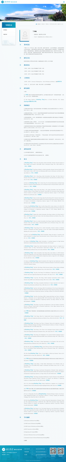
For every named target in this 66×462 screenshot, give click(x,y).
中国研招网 (26, 451)
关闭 (26, 440)
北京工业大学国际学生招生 (41, 455)
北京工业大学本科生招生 (41, 451)
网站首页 (43, 24)
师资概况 (5, 29)
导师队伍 (47, 24)
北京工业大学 (27, 448)
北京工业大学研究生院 (40, 448)
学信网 (25, 454)
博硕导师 (5, 34)
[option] (33, 12)
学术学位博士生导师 (53, 24)
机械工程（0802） (61, 24)
